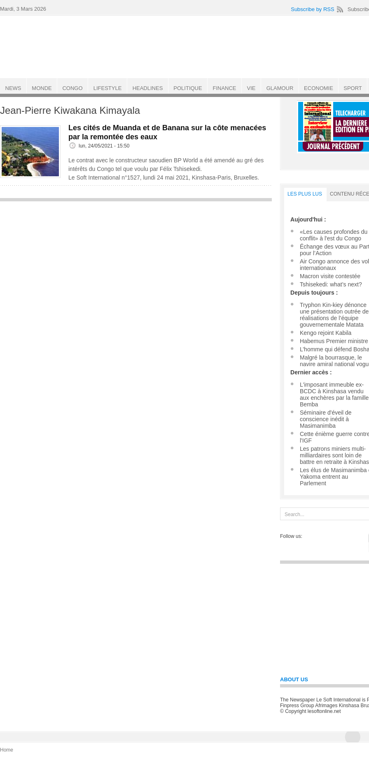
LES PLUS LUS (304, 194)
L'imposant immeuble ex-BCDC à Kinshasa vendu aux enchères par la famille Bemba (334, 394)
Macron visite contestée (330, 276)
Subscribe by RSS (312, 9)
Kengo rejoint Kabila (325, 333)
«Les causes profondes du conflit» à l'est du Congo (333, 235)
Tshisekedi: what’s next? (331, 284)
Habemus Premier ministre (334, 341)
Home (6, 750)
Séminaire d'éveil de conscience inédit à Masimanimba (326, 419)
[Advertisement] (136, 263)
